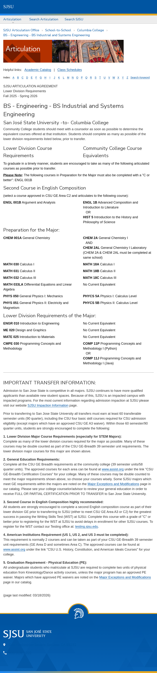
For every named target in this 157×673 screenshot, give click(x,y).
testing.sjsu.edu (86, 526)
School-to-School (58, 30)
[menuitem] (13, 19)
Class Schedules (69, 70)
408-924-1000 (20, 653)
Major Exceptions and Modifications (113, 484)
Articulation (12, 19)
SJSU (8, 6)
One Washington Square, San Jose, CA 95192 (42, 644)
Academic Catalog (37, 70)
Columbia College (90, 30)
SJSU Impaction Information (48, 405)
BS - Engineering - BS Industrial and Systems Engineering (46, 35)
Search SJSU (74, 19)
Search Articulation (43, 19)
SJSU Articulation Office (21, 30)
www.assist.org (113, 469)
